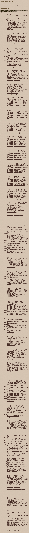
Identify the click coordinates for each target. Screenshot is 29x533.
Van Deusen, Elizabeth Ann (12, 365)
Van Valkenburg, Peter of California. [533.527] (16, 185)
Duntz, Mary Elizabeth (11, 24)
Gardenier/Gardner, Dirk (12, 501)
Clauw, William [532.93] (11, 67)
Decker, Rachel (10, 260)
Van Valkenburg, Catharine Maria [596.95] (15, 117)
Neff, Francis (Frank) (11, 295)
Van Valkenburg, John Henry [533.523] (14, 159)
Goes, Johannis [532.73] (12, 72)
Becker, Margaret (10, 399)
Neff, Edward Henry (11, 289)
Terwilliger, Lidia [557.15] (12, 477)
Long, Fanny (9, 281)
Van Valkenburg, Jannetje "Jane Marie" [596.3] (16, 146)
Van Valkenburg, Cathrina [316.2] (13, 120)
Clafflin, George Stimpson (12, 420)
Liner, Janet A (10, 518)
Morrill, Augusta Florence (12, 520)
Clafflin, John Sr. (10, 421)
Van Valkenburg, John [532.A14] (13, 381)
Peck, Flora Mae (10, 319)
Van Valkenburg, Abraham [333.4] (13, 101)
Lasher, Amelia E (10, 350)
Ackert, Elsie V (10, 20)
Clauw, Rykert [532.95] (11, 66)
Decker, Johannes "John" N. (12, 256)
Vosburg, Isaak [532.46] (11, 205)
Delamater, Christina (11, 345)
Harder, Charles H (10, 403)
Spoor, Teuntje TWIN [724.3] (12, 87)
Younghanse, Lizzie (11, 374)
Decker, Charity (10, 252)
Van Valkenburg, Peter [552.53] (13, 190)
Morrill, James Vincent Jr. (12, 525)
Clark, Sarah (9, 234)
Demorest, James (10, 446)
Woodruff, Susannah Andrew (13, 309)
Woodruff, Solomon (11, 308)
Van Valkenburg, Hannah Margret (13, 487)
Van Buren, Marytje (11, 99)
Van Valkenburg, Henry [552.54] (13, 132)
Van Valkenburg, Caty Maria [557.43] (14, 478)
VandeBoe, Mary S (10, 391)
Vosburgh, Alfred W (11, 370)
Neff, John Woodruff (11, 300)
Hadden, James (10, 29)
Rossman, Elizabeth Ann (12, 270)
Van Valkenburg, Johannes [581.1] (14, 153)
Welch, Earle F (10, 39)
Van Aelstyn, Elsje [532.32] (12, 90)
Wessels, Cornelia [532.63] (12, 210)
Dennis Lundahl (13, 530)
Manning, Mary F (10, 77)
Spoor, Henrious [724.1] (12, 84)
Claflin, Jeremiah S (11, 427)
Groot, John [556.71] (11, 468)
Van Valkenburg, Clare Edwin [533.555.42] (15, 314)
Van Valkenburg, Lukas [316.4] (13, 173)
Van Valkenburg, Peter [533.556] (13, 188)
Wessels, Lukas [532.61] (12, 212)
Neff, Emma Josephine (11, 291)
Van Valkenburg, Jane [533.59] (13, 145)
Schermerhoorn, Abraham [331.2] (13, 80)
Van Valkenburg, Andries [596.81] (13, 109)
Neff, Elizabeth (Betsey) (12, 290)
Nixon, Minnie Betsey (11, 238)
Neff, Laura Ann (10, 301)
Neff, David (9, 287)
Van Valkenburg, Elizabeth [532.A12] (14, 379)
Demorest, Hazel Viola (11, 445)
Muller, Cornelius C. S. (11, 78)
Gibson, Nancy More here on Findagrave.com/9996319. (13, 435)
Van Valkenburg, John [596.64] (13, 163)
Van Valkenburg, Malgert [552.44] (13, 394)
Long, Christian (10, 279)
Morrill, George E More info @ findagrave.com (16, 489)
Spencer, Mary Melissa (11, 239)
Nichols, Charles (10, 235)
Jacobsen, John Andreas (12, 505)
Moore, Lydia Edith (11, 227)
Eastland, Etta (10, 397)
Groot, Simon (10, 469)
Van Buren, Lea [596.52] (12, 94)
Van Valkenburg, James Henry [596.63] (15, 137)
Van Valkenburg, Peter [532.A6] (13, 377)
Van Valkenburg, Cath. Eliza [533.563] (14, 115)
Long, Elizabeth (10, 280)
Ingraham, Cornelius (11, 224)
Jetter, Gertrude (10, 464)
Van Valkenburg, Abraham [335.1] (13, 102)
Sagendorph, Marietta (11, 413)
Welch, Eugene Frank (11, 40)
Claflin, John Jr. (10, 429)
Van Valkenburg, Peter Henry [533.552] (14, 184)
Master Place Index (4, 11)
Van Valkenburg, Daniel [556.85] (13, 486)
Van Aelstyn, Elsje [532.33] (12, 91)
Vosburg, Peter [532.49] (11, 208)
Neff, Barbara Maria (11, 283)
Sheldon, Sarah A (10, 356)
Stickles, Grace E (10, 273)
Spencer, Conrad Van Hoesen (13, 231)
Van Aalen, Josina (10, 89)
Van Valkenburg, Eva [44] (12, 129)
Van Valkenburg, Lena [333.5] (13, 171)
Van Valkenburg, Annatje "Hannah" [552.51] (15, 113)
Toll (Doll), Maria (10, 364)
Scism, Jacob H (10, 355)
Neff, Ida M (9, 297)
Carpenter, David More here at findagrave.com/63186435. (13, 417)
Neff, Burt (9, 284)
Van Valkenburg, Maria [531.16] (13, 176)
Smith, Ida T (9, 449)
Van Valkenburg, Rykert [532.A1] (13, 193)
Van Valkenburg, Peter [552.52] (13, 189)
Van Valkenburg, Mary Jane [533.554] (14, 180)
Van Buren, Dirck (10, 92)
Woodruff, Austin (10, 307)
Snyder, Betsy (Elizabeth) (12, 359)
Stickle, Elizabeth (10, 272)
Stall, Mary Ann (10, 361)
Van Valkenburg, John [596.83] (13, 164)
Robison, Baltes (10, 353)
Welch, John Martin (11, 42)
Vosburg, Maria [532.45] (12, 207)
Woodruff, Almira (10, 306)
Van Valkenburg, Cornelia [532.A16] (14, 466)
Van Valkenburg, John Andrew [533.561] (15, 155)
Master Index (12, 10)
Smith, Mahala (10, 358)
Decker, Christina (10, 332)
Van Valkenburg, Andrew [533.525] (14, 107)
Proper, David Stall (11, 269)
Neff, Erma (9, 292)
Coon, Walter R (10, 331)
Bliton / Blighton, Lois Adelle (13, 321)
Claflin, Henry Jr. (10, 425)
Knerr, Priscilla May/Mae (12, 327)
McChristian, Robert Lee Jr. (12, 509)
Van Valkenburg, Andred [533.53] (13, 105)
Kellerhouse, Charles (11, 264)
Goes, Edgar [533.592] (11, 70)
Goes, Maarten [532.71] (11, 73)
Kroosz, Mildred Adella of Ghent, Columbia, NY (16, 410)
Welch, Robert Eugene (11, 43)
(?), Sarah (9, 438)
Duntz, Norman (10, 348)
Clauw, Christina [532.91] (12, 63)
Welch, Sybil (9, 456)
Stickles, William (10, 274)
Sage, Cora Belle (10, 48)
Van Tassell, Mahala (11, 368)
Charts (16, 10)
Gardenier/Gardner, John (12, 247)
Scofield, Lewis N (10, 462)
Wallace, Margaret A (11, 49)
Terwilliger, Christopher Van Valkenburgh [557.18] (17, 472)
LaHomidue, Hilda (10, 221)
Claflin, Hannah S (10, 423)
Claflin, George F (10, 422)
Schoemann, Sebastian (11, 492)
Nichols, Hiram (10, 236)
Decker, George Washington (12, 333)
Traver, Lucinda (10, 38)
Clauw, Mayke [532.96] (11, 65)
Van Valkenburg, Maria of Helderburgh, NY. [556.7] (17, 479)
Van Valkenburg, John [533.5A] (13, 161)
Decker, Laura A (10, 259)
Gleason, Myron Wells (11, 229)
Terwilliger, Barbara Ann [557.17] (13, 470)
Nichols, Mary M (10, 237)
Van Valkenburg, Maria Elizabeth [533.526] (15, 174)
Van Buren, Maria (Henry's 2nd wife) (14, 95)
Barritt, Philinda (10, 415)
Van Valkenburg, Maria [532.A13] (13, 382)
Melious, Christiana (11, 443)
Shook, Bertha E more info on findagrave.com (16, 34)
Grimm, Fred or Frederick (12, 502)
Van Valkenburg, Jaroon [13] (12, 148)
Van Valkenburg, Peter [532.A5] (13, 376)
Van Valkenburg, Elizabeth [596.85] (14, 123)
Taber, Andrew (10, 37)
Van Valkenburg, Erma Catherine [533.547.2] (16, 124)
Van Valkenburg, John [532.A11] (13, 380)
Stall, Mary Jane (10, 362)
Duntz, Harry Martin (11, 23)
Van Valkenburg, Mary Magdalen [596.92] (15, 181)
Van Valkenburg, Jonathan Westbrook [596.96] (16, 165)
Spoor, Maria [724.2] (11, 85)
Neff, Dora (9, 288)
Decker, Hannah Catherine (12, 253)
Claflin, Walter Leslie (11, 47)
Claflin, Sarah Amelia (11, 430)
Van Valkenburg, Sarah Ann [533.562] (14, 195)
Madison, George (10, 32)
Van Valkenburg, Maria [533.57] (13, 177)
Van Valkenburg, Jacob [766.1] (13, 317)
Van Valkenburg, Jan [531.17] (13, 142)
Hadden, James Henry (11, 30)
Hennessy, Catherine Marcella (13, 503)
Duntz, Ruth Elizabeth (11, 25)
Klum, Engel (9, 245)
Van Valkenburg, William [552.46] (13, 395)
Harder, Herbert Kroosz (11, 406)
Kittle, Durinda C (10, 409)
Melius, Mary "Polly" (11, 325)
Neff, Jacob (9, 298)
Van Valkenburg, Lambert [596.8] (13, 169)
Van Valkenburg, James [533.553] (13, 141)
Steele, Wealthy (10, 304)
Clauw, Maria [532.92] (11, 64)
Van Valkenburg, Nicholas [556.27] (14, 482)
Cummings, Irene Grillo (11, 498)
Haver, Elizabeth (10, 75)
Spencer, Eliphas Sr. (11, 454)
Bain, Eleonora (10, 220)
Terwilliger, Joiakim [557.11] (12, 476)
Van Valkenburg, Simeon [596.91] (13, 198)
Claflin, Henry (10, 424)
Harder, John (9, 407)
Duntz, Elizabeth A (10, 346)
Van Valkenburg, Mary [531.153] (13, 383)
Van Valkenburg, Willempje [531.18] (14, 202)
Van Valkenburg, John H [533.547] (14, 157)
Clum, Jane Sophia (11, 400)
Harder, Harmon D (10, 405)
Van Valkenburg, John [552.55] (13, 15)
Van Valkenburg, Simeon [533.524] (14, 197)
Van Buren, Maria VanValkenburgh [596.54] (15, 97)
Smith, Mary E (10, 83)
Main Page (2, 10)
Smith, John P (10, 357)
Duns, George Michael (11, 277)
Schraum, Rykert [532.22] (12, 82)
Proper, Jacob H (10, 352)
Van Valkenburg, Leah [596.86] (13, 170)
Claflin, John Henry (11, 428)
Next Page (14, 11)
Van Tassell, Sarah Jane (12, 369)
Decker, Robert (10, 261)
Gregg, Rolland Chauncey (12, 51)
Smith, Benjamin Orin (11, 448)
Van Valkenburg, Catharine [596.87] (14, 119)
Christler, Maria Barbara (12, 497)
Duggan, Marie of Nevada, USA (13, 54)
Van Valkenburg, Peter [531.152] (13, 385)
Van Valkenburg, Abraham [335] (13, 103)
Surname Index (7, 10)
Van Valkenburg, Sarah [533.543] (13, 196)
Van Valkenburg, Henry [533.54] (13, 130)
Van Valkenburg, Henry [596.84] (13, 133)
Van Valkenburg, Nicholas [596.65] (14, 183)
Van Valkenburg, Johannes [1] (13, 150)
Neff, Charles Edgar (11, 285)
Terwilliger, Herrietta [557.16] (13, 474)
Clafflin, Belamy (10, 419)
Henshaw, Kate (10, 313)
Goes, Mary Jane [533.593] (12, 74)
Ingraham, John (10, 439)
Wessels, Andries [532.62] (12, 209)
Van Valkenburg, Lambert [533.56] (14, 167)
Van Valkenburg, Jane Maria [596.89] (14, 144)
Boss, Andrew (10, 496)
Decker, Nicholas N (11, 339)
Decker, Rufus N (10, 263)
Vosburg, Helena (10, 323)
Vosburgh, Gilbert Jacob (12, 371)
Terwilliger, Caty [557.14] (12, 471)
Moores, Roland (10, 519)
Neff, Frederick (10, 296)
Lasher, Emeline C (10, 351)
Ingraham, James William (12, 225)
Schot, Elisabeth (10, 222)
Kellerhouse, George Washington (13, 265)
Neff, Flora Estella (10, 294)
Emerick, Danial (10, 26)
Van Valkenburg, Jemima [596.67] (13, 149)
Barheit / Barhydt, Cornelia (12, 61)
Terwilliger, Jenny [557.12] (12, 475)
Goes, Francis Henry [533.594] (13, 71)
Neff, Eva (9, 293)
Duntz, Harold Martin (11, 22)
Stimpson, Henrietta (11, 432)
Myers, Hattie (9, 282)
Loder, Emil (9, 507)
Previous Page (10, 11)
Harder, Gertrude (10, 404)
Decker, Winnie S (10, 344)
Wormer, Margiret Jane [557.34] (13, 484)
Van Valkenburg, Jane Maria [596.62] (14, 143)
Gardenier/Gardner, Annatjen (13, 243)
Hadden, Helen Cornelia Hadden (13, 27)
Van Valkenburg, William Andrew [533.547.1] (16, 203)
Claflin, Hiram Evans (11, 426)
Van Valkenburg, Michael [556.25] (13, 481)
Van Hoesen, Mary (10, 455)
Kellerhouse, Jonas (11, 267)
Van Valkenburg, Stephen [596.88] (14, 199)
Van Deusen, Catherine (11, 100)
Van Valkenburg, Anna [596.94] (13, 112)
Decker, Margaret (10, 338)
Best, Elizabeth (10, 330)
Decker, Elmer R (10, 401)
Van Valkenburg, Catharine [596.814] (14, 387)
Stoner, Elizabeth (10, 305)
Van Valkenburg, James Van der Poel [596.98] (16, 139)
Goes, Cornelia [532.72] (11, 69)
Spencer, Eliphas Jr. (11, 453)
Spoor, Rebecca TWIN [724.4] (13, 86)
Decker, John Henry (11, 258)
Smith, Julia (9, 303)
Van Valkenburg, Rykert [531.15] (13, 191)
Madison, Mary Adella (11, 33)
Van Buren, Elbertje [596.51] (12, 93)
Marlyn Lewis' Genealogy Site (23, 10)
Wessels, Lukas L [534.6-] (12, 211)
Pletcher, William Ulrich (11, 241)
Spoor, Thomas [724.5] (11, 88)
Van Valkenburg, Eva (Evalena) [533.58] (15, 126)
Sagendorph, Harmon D (12, 412)
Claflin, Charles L (10, 45)
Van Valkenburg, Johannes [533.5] (14, 151)
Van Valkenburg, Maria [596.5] (13, 179)
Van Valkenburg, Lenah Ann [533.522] (14, 172)
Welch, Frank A (10, 18)
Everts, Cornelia (10, 500)
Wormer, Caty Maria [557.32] (12, 483)
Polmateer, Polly (10, 447)
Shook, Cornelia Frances (12, 36)
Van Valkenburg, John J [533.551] (13, 160)
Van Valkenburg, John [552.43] (13, 393)
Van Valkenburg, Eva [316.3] (12, 128)
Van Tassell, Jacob (11, 275)
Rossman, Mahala (10, 271)
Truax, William (10, 249)
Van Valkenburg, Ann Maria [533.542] (14, 111)
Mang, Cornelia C (10, 57)
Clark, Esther (9, 21)
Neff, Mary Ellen (10, 302)
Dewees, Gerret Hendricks (12, 460)
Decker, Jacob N (10, 336)
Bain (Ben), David (10, 251)
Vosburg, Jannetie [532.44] (12, 206)
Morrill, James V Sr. (11, 524)
